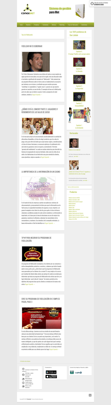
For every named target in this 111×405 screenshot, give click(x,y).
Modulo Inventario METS (74, 198)
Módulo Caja (71, 207)
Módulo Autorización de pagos (76, 201)
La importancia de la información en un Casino (41, 171)
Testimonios (45, 25)
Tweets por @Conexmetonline (73, 187)
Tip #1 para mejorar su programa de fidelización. (36, 239)
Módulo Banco (72, 205)
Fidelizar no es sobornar (32, 46)
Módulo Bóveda (72, 203)
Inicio (21, 25)
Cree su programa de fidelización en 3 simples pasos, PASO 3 (41, 300)
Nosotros (28, 25)
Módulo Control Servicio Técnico (76, 215)
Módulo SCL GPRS (73, 219)
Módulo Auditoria (73, 211)
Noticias (54, 25)
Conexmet (29, 399)
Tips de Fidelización (73, 25)
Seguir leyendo (37, 94)
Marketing (62, 25)
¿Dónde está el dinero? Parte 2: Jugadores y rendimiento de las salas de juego (40, 111)
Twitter (90, 395)
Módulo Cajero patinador (74, 209)
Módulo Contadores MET (74, 200)
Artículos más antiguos (24, 361)
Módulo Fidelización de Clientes (76, 213)
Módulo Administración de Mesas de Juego (78, 217)
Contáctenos (84, 25)
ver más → (76, 156)
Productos (36, 25)
